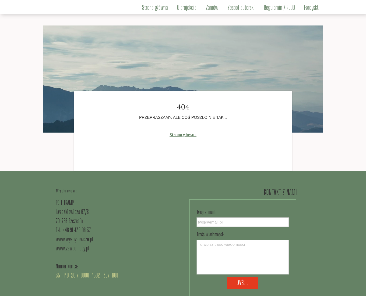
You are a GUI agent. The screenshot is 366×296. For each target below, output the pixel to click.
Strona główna (183, 134)
